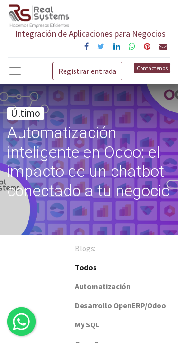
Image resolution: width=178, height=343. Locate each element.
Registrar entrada (87, 71)
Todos (86, 267)
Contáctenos (152, 67)
